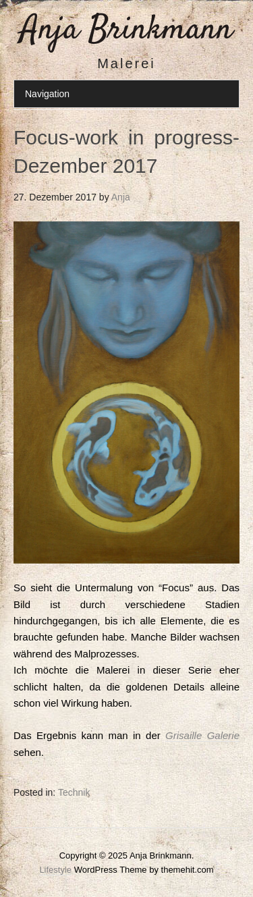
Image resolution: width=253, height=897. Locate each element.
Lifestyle (55, 870)
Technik (74, 792)
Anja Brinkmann (126, 30)
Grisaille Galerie (202, 735)
